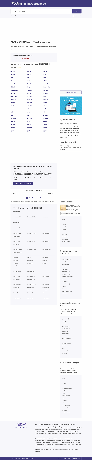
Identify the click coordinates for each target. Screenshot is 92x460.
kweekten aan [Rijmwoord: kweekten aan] (66, 271)
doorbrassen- (65, 326)
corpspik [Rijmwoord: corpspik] (45, 84)
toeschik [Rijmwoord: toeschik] (15, 266)
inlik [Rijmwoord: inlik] (11, 112)
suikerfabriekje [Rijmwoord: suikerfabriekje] (66, 284)
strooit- (64, 341)
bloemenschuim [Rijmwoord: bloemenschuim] (17, 271)
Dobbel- (64, 346)
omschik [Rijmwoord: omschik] (44, 263)
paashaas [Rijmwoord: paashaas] (64, 229)
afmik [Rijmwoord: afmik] (44, 77)
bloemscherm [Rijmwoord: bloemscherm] (45, 241)
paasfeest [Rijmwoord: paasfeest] (65, 236)
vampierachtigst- (67, 338)
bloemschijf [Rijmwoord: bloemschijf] (16, 222)
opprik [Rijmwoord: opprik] (45, 131)
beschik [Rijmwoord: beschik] (29, 257)
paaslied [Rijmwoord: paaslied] (64, 239)
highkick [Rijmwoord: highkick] (13, 106)
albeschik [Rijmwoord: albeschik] (15, 257)
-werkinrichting (66, 395)
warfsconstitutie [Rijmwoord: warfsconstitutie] (66, 291)
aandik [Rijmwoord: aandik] (29, 71)
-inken (63, 403)
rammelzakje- (66, 343)
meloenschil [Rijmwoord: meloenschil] (45, 293)
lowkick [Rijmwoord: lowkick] (29, 124)
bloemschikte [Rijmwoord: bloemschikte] (46, 217)
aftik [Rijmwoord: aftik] (28, 81)
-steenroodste (66, 412)
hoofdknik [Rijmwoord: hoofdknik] (30, 106)
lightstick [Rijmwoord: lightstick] (29, 121)
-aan (63, 381)
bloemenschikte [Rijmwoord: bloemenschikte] (31, 249)
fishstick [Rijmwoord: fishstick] (29, 96)
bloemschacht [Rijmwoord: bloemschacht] (45, 276)
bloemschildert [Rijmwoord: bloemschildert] (46, 284)
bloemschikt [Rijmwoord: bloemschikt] (16, 211)
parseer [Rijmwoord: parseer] (64, 266)
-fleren (64, 400)
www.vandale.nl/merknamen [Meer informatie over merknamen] (49, 446)
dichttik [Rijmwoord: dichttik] (12, 87)
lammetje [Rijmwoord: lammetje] (64, 234)
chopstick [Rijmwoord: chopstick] (30, 84)
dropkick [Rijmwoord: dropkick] (45, 93)
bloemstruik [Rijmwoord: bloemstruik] (16, 244)
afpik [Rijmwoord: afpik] (12, 81)
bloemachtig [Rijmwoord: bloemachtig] (16, 241)
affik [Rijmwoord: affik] (11, 77)
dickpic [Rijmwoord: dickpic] (29, 87)
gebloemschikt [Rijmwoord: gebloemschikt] (17, 236)
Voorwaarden (77, 458)
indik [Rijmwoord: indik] (28, 109)
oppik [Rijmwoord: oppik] (28, 131)
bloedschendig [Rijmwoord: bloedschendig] (17, 298)
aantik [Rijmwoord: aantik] (29, 74)
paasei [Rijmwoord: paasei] (64, 227)
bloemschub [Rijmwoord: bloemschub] (16, 228)
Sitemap (64, 458)
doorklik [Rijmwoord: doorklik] (45, 90)
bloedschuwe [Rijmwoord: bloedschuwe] (45, 287)
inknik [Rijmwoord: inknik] (44, 109)
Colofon (70, 458)
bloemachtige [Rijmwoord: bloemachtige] (16, 276)
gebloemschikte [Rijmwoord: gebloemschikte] (17, 252)
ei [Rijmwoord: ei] (62, 222)
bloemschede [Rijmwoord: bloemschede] (31, 241)
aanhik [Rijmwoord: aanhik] (45, 71)
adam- (64, 353)
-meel (63, 390)
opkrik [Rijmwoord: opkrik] (45, 127)
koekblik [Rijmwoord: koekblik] (29, 118)
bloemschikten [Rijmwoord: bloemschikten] (46, 233)
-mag (63, 385)
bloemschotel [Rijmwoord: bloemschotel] (31, 279)
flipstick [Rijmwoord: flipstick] (45, 96)
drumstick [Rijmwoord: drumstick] (13, 96)
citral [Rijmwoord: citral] (63, 286)
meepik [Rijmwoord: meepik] (45, 124)
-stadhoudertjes (66, 388)
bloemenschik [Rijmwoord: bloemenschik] (17, 217)
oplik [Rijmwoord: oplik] (12, 131)
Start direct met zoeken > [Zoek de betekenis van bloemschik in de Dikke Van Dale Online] (23, 183)
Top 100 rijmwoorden (70, 92)
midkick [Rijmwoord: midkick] (12, 127)
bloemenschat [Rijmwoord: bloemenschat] (31, 276)
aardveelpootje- (66, 328)
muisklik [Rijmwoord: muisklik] (29, 127)
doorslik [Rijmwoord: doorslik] (12, 93)
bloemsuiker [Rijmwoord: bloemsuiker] (16, 293)
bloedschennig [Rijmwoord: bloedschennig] (31, 298)
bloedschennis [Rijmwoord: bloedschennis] (46, 298)
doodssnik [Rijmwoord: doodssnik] (30, 90)
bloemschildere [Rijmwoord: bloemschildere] (17, 284)
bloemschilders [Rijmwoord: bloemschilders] (31, 284)
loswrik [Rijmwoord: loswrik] (12, 124)
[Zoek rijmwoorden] (26, 11)
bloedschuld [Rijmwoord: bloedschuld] (30, 287)
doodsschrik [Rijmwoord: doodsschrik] (14, 90)
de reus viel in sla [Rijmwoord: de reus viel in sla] (67, 274)
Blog (59, 458)
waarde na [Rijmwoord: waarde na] (65, 262)
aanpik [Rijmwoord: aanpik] (12, 74)
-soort (63, 393)
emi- (63, 348)
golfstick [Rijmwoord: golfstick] (29, 99)
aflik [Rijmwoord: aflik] (28, 77)
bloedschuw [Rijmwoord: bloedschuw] (45, 257)
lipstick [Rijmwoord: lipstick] (45, 121)
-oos (63, 398)
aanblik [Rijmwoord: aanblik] (12, 71)
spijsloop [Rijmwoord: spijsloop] (64, 281)
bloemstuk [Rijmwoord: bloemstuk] (30, 260)
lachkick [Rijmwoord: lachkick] (45, 118)
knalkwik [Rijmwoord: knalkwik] (13, 118)
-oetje (63, 378)
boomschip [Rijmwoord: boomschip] (30, 263)
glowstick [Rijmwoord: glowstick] (13, 99)
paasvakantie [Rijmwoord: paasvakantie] (66, 241)
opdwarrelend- (66, 336)
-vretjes (64, 383)
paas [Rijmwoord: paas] (63, 224)
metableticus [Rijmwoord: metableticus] (65, 264)
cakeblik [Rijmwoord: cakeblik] (13, 84)
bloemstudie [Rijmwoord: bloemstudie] (45, 290)
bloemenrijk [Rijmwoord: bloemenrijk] (30, 290)
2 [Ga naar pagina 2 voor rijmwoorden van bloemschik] (29, 198)
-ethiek (64, 410)
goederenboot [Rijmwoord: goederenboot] (66, 259)
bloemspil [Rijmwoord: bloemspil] (15, 260)
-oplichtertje (65, 408)
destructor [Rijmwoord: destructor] (65, 289)
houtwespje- (65, 351)
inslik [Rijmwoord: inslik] (44, 112)
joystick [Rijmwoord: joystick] (45, 115)
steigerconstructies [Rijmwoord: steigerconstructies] (67, 276)
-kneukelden (65, 405)
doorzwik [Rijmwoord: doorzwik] (29, 93)
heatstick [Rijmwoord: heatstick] (29, 102)
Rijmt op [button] (13, 11)
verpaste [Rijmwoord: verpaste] (64, 269)
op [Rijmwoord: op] (62, 279)
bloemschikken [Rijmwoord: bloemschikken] (31, 233)
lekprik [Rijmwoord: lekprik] (12, 121)
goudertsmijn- (66, 319)
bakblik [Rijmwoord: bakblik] (45, 81)
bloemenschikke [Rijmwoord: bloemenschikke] (17, 249)
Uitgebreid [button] (78, 16)
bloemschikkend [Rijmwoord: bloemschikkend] (46, 249)
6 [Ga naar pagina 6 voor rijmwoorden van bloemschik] (40, 198)
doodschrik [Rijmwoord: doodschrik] (46, 87)
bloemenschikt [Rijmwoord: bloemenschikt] (17, 233)
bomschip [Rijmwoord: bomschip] (15, 263)
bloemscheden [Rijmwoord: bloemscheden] (17, 279)
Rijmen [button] (77, 11)
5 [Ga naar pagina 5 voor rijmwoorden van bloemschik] (37, 198)
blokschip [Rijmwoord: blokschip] (44, 260)
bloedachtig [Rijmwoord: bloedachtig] (16, 287)
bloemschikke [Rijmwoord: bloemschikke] (31, 217)
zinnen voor (23, 59)
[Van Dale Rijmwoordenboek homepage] (17, 3)
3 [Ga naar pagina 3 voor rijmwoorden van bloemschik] (32, 198)
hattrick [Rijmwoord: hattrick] (12, 102)
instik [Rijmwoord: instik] (12, 115)
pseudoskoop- (66, 331)
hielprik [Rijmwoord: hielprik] (45, 102)
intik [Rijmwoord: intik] (28, 115)
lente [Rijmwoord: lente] (63, 232)
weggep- (64, 323)
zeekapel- (64, 321)
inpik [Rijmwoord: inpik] (28, 112)
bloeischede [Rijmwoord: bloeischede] (16, 290)
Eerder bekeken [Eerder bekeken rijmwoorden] (15, 16)
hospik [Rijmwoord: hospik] (45, 106)
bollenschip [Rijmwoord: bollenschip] (30, 293)
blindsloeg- (65, 333)
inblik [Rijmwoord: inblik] (12, 109)
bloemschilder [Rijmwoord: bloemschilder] (31, 271)
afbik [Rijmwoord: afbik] (44, 74)
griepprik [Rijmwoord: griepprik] (45, 99)
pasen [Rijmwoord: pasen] (63, 219)
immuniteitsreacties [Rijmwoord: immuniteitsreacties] (67, 293)
